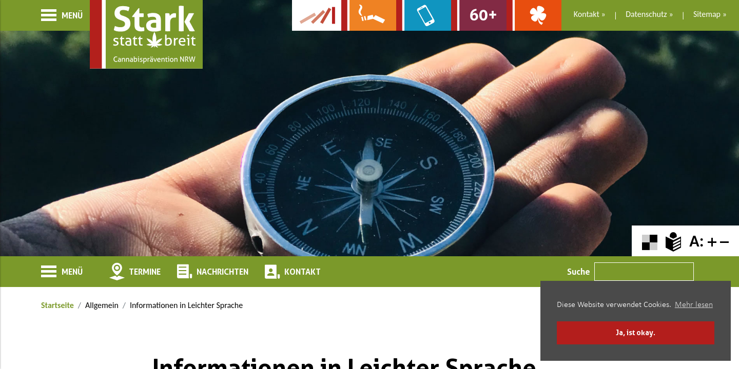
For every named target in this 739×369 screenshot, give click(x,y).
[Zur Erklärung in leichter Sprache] (673, 241)
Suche (578, 271)
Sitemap (707, 14)
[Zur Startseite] (146, 34)
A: (696, 241)
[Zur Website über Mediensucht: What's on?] (423, 15)
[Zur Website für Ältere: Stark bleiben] (478, 15)
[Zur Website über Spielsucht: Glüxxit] (534, 15)
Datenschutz (646, 14)
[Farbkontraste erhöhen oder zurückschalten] (649, 241)
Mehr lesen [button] (694, 305)
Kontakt (586, 14)
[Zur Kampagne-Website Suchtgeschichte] (316, 15)
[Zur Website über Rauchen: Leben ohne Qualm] (368, 15)
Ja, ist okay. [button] (635, 332)
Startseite (57, 305)
